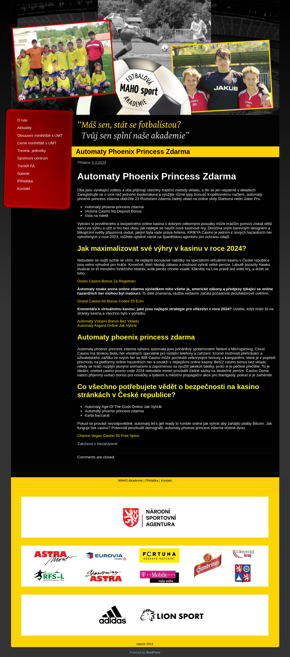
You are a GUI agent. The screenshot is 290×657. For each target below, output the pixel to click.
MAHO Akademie (130, 480)
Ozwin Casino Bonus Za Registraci (106, 281)
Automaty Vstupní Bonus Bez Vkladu (108, 321)
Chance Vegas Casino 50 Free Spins (108, 435)
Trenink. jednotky (31, 150)
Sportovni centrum (32, 158)
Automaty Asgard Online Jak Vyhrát (107, 325)
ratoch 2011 (145, 644)
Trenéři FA (26, 166)
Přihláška (25, 181)
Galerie (23, 173)
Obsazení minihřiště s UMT (40, 135)
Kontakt (23, 188)
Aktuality (24, 128)
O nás (22, 120)
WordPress (153, 652)
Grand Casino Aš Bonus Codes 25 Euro (110, 301)
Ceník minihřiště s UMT (37, 143)
